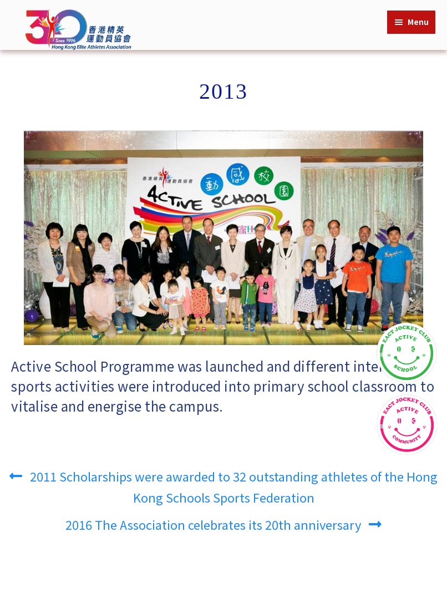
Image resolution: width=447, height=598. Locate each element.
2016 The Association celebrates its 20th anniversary (213, 521)
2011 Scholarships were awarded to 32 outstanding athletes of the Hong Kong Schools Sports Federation (233, 484)
